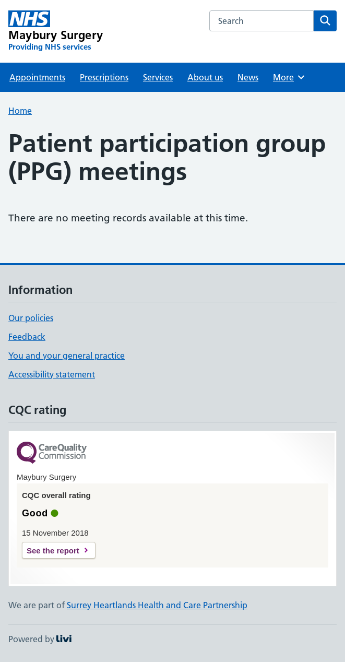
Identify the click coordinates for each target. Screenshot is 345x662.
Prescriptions (104, 77)
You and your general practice (66, 355)
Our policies (30, 318)
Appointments (37, 77)
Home (20, 110)
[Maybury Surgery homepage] (55, 31)
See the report (53, 550)
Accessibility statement (51, 374)
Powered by (40, 639)
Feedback (26, 337)
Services (158, 77)
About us (205, 77)
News (247, 77)
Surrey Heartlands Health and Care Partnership (157, 605)
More (289, 77)
